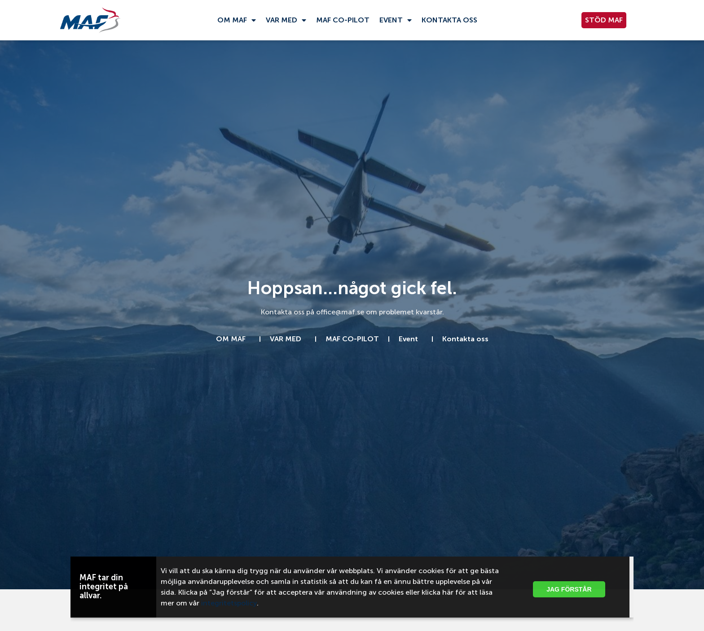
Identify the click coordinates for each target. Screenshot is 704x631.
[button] (620, 561)
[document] (352, 315)
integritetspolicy (229, 603)
